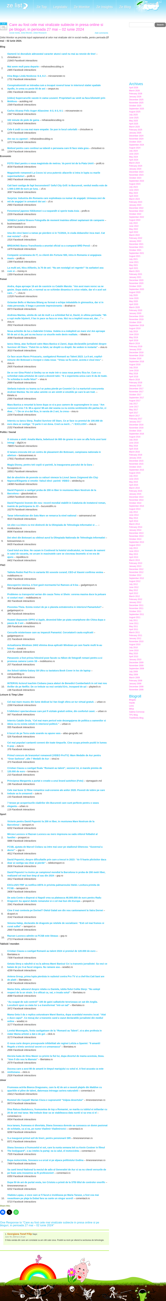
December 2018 (136, 352)
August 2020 (134, 292)
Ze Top (42, 7)
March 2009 (134, 677)
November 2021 (136, 247)
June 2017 (134, 407)
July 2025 (133, 115)
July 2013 (133, 548)
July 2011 (133, 620)
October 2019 (135, 322)
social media (14, 33)
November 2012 (136, 572)
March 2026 (134, 90)
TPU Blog (133, 715)
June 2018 (134, 370)
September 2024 (136, 145)
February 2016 (135, 455)
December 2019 (136, 316)
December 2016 (136, 425)
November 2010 (136, 641)
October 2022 (135, 214)
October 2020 (135, 286)
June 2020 (134, 298)
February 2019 (135, 346)
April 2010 (133, 656)
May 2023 (133, 193)
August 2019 (134, 328)
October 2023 (135, 178)
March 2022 (134, 235)
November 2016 (136, 428)
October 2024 (135, 142)
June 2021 (134, 262)
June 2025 (134, 118)
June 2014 (134, 515)
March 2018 (134, 379)
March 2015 (134, 488)
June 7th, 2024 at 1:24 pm (15, 1237)
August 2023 (134, 184)
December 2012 (136, 569)
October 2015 (135, 467)
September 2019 (136, 325)
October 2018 (135, 358)
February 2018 (135, 382)
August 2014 (134, 509)
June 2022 (134, 226)
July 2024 (133, 151)
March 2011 (134, 632)
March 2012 (134, 596)
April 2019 (133, 340)
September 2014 (136, 506)
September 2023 (136, 181)
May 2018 (133, 373)
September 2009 (136, 668)
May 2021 (133, 265)
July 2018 (133, 367)
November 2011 (136, 608)
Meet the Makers (147, 6)
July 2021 (133, 259)
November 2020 (136, 283)
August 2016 (134, 437)
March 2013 (134, 560)
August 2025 (134, 112)
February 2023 (135, 202)
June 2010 (134, 650)
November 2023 (136, 175)
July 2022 (133, 223)
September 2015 (136, 470)
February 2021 (135, 274)
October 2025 (135, 106)
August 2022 (134, 220)
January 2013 (135, 566)
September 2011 (136, 614)
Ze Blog (125, 7)
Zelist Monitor (26, 33)
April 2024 (133, 160)
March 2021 (134, 271)
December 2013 (136, 533)
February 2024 (135, 166)
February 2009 (135, 680)
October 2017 (135, 394)
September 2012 (136, 578)
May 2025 (133, 121)
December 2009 (136, 662)
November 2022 (136, 211)
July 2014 (133, 512)
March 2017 (134, 416)
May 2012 (133, 590)
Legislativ (60, 7)
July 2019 (133, 331)
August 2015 (134, 473)
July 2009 (133, 671)
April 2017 (133, 413)
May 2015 (133, 482)
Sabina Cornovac (137, 712)
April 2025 (133, 124)
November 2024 (136, 139)
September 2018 (136, 361)
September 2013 (136, 542)
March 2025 (134, 127)
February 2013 (135, 563)
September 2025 (136, 109)
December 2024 (136, 136)
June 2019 (134, 334)
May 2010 (133, 653)
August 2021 (134, 256)
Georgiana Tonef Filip (19, 1234)
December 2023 (136, 172)
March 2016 (134, 452)
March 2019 (134, 343)
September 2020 (136, 289)
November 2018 (136, 355)
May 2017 (133, 410)
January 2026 (135, 96)
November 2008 (136, 689)
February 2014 (135, 527)
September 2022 (136, 217)
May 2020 (133, 301)
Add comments (101, 33)
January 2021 (135, 277)
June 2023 (134, 190)
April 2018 (133, 376)
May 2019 (133, 337)
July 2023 (133, 187)
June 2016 (134, 443)
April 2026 (133, 87)
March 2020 (134, 307)
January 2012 (135, 602)
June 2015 (134, 479)
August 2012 (134, 581)
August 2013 (134, 545)
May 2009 (133, 674)
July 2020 (133, 295)
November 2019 (136, 319)
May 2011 (133, 626)
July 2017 (133, 404)
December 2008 (136, 686)
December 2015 (136, 461)
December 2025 (136, 99)
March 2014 (134, 524)
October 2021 (135, 250)
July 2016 (133, 440)
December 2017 (136, 388)
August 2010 (134, 644)
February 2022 (135, 238)
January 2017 (135, 422)
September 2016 (136, 434)
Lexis (131, 706)
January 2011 (135, 638)
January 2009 (135, 683)
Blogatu (132, 700)
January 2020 (135, 313)
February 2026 (135, 93)
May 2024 (133, 157)
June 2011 (134, 623)
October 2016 (135, 431)
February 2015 (135, 491)
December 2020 (136, 280)
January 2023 (135, 205)
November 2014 (136, 500)
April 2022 (133, 232)
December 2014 (136, 497)
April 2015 (133, 485)
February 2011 (135, 635)
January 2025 (135, 133)
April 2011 (133, 629)
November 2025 (136, 103)
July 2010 (133, 647)
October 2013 (135, 539)
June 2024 (134, 154)
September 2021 (136, 253)
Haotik (132, 703)
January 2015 (135, 494)
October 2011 (135, 611)
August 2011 (134, 617)
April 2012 (133, 593)
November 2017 (136, 391)
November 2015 (136, 464)
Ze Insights (104, 7)
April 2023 (133, 196)
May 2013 (133, 554)
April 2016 (133, 449)
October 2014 (135, 503)
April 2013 (133, 557)
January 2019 (135, 349)
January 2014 (135, 530)
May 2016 (133, 446)
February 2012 (135, 599)
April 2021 (133, 268)
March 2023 (134, 199)
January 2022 (135, 241)
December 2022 (136, 208)
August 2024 (134, 148)
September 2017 (136, 397)
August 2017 (134, 400)
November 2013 (136, 536)
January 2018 (135, 385)
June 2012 (134, 587)
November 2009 (136, 665)
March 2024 (134, 163)
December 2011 (136, 605)
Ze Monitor (82, 7)
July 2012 (133, 584)
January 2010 (135, 659)
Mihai (131, 709)
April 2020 (133, 304)
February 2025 (135, 130)
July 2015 (133, 476)
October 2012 (135, 575)
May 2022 (133, 229)
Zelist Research (40, 33)
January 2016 (135, 458)
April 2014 (133, 521)
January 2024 (135, 169)
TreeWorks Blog (136, 718)
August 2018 (134, 364)
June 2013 (134, 551)
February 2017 (135, 419)
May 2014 (133, 518)
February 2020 (135, 310)
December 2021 (136, 244)
